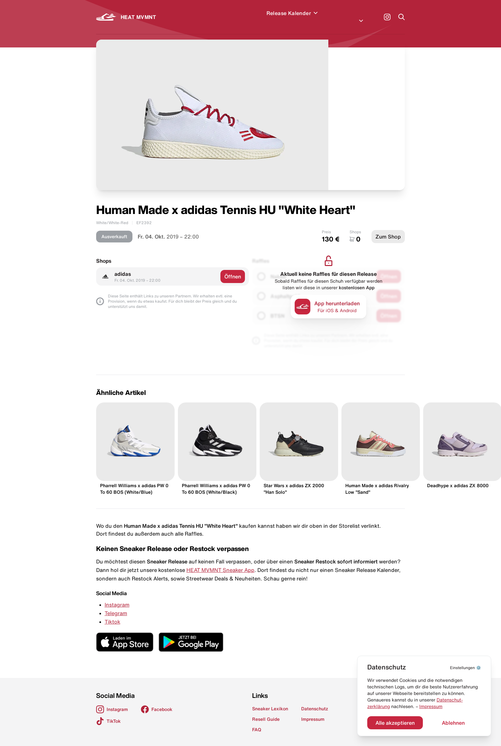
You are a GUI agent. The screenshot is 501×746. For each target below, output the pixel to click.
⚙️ (465, 668)
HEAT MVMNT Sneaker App (220, 562)
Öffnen (232, 268)
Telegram (116, 605)
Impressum (430, 706)
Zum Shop (388, 228)
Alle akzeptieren (395, 722)
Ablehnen (453, 722)
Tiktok (112, 613)
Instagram (117, 596)
